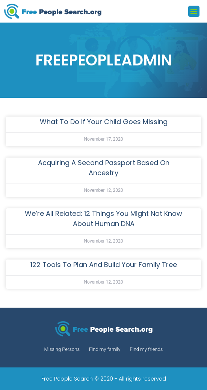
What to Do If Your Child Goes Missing (104, 121)
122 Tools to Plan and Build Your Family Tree (103, 264)
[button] (193, 11)
